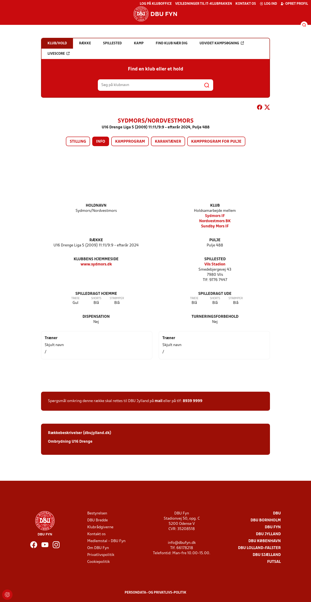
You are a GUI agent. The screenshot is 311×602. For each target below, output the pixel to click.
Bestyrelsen (97, 513)
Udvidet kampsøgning (222, 43)
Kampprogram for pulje (216, 142)
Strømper (117, 298)
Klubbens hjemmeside (96, 259)
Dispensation (96, 317)
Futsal (274, 562)
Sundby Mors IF (215, 226)
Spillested (215, 259)
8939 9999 (192, 401)
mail (158, 401)
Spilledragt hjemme (96, 294)
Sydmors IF (215, 216)
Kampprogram (130, 142)
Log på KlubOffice (156, 3)
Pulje (215, 240)
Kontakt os (245, 3)
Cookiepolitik (98, 562)
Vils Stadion (214, 264)
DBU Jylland (268, 534)
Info (100, 142)
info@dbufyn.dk (182, 543)
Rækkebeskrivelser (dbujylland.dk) (79, 433)
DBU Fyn (273, 527)
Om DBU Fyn (98, 548)
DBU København (264, 541)
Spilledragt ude (215, 294)
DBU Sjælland (267, 555)
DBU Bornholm (266, 520)
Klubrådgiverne (100, 527)
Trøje (75, 298)
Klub (215, 206)
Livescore (59, 53)
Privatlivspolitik (100, 555)
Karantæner (168, 142)
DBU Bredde (97, 520)
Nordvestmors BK (215, 221)
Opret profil (294, 4)
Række (96, 240)
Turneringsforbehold (215, 317)
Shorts (96, 298)
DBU (277, 513)
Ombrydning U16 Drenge (70, 442)
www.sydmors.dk (96, 264)
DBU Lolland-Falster (259, 548)
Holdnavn (96, 206)
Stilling (78, 142)
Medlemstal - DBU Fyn (106, 541)
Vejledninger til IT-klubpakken (203, 3)
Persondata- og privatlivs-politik (155, 592)
